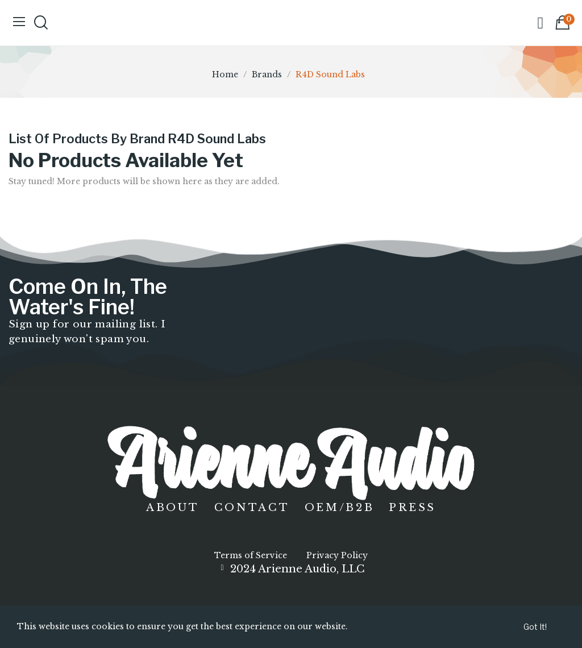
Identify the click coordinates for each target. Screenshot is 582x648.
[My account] (540, 23)
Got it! (535, 627)
